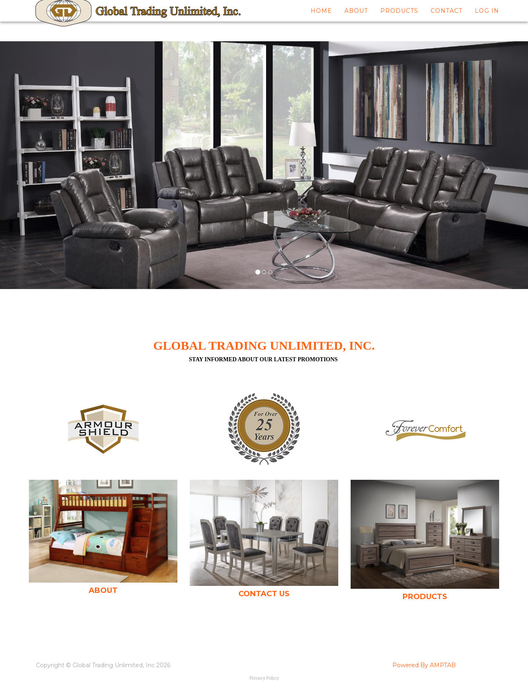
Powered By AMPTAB (424, 665)
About (356, 20)
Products (399, 20)
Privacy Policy (264, 678)
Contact (446, 20)
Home (321, 20)
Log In (487, 20)
